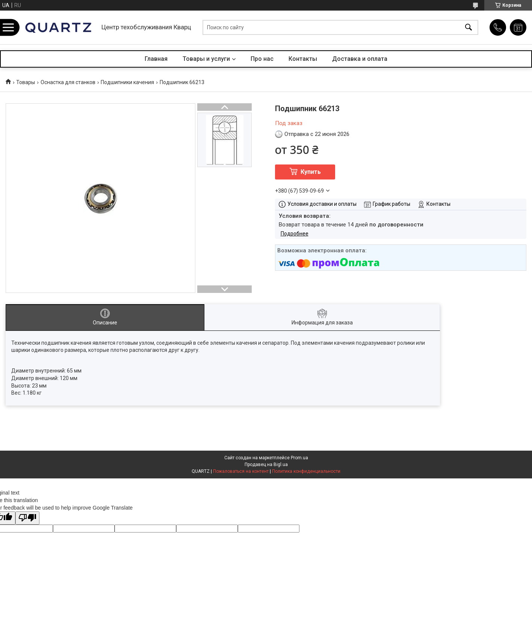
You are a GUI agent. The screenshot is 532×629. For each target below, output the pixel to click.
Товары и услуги (206, 58)
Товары (25, 82)
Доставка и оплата (359, 58)
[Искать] (468, 28)
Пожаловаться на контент (241, 471)
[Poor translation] (27, 518)
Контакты (303, 58)
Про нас (262, 58)
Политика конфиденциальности (306, 471)
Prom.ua (299, 457)
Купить (311, 171)
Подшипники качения (127, 82)
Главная (156, 58)
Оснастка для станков (68, 82)
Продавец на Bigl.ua (266, 464)
